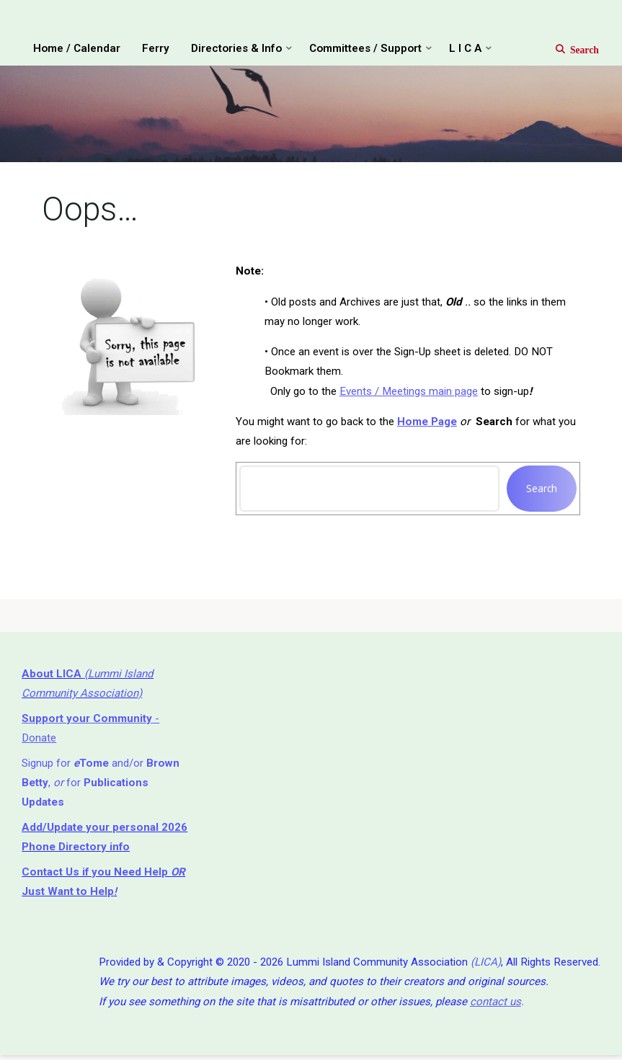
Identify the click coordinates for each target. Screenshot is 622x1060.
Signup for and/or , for (101, 786)
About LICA (53, 676)
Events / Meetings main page (408, 392)
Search (541, 489)
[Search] (570, 49)
